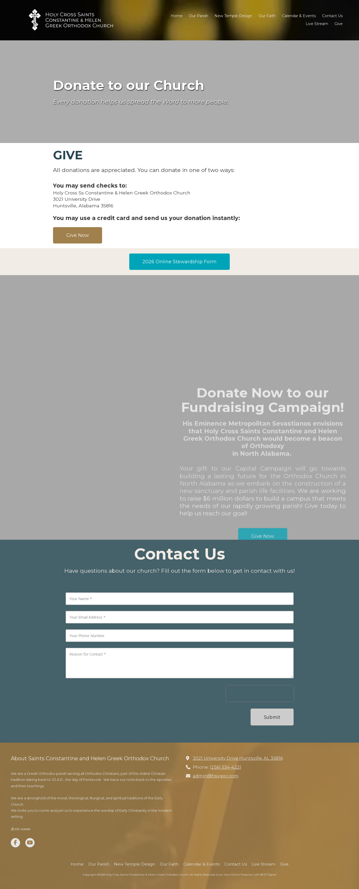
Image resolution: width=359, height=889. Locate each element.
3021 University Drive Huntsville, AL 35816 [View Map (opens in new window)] (238, 758)
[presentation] (260, 693)
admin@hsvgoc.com (215, 775)
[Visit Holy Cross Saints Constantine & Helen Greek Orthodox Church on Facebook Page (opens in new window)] (15, 842)
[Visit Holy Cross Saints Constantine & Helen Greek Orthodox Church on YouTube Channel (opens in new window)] (30, 842)
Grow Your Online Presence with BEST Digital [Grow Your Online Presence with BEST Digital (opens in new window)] (246, 874)
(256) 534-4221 (225, 767)
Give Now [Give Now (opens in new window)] (77, 235)
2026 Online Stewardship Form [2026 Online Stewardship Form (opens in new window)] (179, 262)
